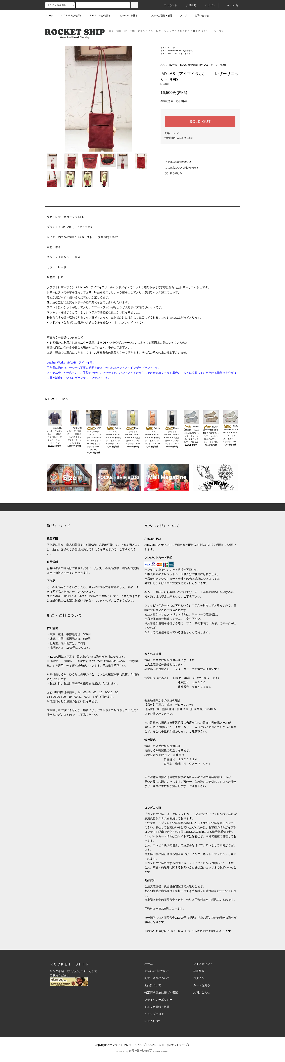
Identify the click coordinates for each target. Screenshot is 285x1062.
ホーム (49, 15)
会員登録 (189, 5)
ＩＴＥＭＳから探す (69, 15)
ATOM (156, 1021)
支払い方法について (156, 970)
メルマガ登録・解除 (159, 15)
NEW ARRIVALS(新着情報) (181, 50)
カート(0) (230, 5)
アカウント (168, 5)
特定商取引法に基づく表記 (179, 137)
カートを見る (201, 985)
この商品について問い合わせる (180, 167)
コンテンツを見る (126, 15)
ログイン (208, 5)
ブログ (181, 15)
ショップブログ (154, 1014)
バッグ (172, 47)
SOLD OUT (200, 122)
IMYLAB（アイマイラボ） (181, 53)
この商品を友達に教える (176, 162)
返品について (172, 133)
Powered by (142, 1051)
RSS (147, 1021)
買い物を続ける (171, 173)
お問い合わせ (199, 15)
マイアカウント (203, 963)
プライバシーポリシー (158, 999)
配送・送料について (156, 978)
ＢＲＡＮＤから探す (98, 15)
